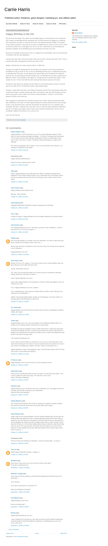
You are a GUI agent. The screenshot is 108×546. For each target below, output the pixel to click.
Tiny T (13, 214)
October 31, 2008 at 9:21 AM (19, 197)
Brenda (13, 513)
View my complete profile (79, 42)
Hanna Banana (15, 414)
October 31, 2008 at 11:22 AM (20, 314)
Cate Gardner (15, 225)
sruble (13, 320)
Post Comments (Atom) (21, 536)
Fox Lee (13, 449)
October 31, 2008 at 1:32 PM (19, 365)
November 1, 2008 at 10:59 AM (20, 492)
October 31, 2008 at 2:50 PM (19, 408)
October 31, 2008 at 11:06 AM (20, 301)
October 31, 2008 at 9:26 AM (19, 219)
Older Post (63, 533)
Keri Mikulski (15, 498)
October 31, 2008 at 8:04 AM (19, 150)
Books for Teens (25, 24)
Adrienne (14, 386)
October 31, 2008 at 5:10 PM (19, 443)
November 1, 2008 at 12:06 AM (20, 467)
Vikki (12, 171)
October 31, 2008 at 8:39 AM (19, 165)
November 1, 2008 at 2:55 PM (20, 507)
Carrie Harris (17, 9)
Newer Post (9, 533)
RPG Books (62, 24)
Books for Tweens (38, 24)
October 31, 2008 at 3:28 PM (19, 432)
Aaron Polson (15, 188)
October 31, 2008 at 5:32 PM (19, 454)
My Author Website (11, 24)
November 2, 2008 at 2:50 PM (20, 525)
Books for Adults (51, 24)
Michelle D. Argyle (16, 473)
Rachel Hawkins (16, 132)
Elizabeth (14, 460)
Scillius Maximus (16, 401)
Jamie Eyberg (15, 203)
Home (37, 533)
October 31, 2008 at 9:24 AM (19, 208)
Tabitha (13, 238)
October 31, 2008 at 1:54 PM (19, 380)
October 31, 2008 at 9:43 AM (19, 232)
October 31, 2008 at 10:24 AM (20, 254)
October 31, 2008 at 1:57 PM (19, 395)
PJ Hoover (14, 360)
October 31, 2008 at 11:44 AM (20, 354)
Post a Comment (14, 529)
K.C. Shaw (14, 307)
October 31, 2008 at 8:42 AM (19, 182)
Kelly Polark (15, 371)
